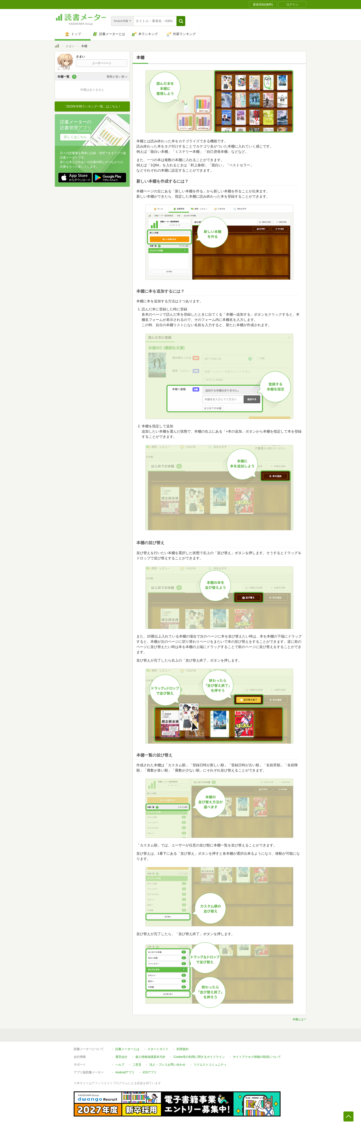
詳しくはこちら (75, 137)
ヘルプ (119, 1064)
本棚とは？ (299, 1019)
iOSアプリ (150, 1072)
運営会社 (121, 1056)
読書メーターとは (127, 1049)
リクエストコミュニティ (210, 1064)
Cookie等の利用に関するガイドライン (199, 1056)
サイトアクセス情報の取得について (257, 1056)
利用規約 (182, 1049)
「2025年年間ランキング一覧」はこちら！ (92, 106)
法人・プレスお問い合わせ (167, 1064)
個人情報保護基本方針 (150, 1056)
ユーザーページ (101, 63)
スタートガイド (157, 1049)
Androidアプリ (125, 1072)
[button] (180, 21)
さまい (70, 46)
